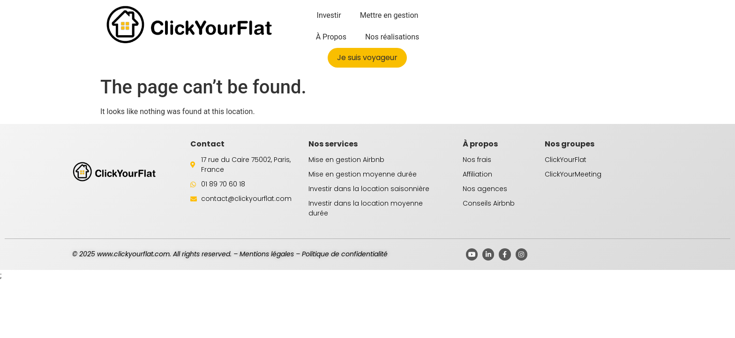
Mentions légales (267, 254)
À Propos (331, 36)
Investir (329, 15)
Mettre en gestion (389, 15)
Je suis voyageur (367, 57)
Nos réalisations (392, 36)
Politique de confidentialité (345, 254)
